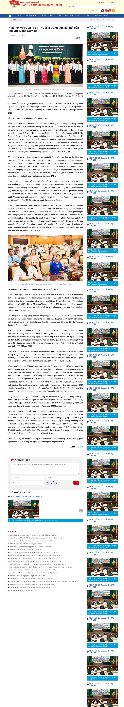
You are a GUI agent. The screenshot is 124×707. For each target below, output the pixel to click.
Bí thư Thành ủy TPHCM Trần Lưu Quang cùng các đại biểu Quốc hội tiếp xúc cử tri (37, 538)
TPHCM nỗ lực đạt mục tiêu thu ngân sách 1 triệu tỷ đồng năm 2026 (32, 584)
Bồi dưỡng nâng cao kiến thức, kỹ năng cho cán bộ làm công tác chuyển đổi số (35, 555)
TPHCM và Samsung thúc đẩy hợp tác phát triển (25, 549)
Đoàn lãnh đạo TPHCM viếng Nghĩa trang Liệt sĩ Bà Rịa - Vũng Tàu (31, 578)
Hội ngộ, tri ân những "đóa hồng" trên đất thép (24, 590)
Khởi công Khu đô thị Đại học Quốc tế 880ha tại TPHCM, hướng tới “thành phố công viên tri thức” (41, 567)
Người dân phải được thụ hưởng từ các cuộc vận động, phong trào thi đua (34, 541)
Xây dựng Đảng (31, 15)
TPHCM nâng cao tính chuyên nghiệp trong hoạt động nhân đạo (30, 547)
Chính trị (18, 15)
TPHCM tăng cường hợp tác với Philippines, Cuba (26, 544)
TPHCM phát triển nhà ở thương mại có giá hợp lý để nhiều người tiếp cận (33, 521)
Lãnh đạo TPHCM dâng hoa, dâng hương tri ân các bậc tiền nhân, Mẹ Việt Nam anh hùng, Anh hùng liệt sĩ (44, 581)
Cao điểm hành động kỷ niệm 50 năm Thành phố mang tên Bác (30, 587)
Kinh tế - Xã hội (55, 15)
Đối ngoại (87, 15)
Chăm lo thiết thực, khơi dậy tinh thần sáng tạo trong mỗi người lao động (33, 570)
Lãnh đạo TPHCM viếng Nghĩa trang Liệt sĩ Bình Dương (28, 576)
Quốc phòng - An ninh (72, 15)
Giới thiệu (101, 2)
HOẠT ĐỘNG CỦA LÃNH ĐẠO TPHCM (26, 497)
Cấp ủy (43, 15)
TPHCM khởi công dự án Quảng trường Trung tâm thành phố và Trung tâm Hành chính (38, 564)
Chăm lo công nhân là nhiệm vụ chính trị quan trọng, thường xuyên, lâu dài (34, 552)
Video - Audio (110, 2)
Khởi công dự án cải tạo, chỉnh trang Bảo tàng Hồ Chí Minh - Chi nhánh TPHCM (35, 561)
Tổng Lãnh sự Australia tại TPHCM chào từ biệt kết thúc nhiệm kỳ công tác (34, 573)
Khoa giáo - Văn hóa (101, 15)
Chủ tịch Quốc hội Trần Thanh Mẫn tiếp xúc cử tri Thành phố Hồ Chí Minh (33, 558)
